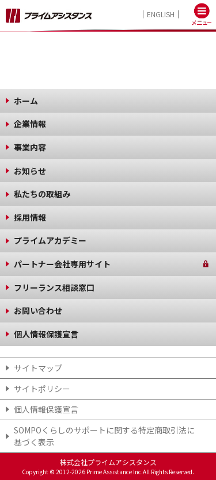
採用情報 (30, 217)
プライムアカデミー (50, 240)
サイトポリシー (42, 388)
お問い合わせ (38, 310)
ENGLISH (161, 14)
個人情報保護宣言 (46, 334)
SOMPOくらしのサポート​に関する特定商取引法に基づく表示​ (104, 436)
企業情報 (30, 123)
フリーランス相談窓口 (54, 287)
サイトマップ (38, 368)
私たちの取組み (42, 193)
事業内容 (30, 147)
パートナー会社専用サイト (62, 264)
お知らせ (30, 170)
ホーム (26, 100)
